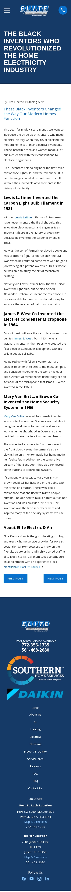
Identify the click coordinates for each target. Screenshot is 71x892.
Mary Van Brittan (14, 416)
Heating (35, 729)
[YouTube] (32, 879)
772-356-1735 (35, 645)
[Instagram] (39, 879)
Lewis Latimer (24, 217)
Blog (35, 781)
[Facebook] (24, 879)
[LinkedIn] (47, 879)
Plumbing (35, 744)
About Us (35, 714)
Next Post (56, 578)
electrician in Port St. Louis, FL (23, 567)
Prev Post (16, 578)
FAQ (35, 773)
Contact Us (35, 788)
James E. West (23, 338)
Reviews (35, 766)
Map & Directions (35, 822)
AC (35, 722)
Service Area (35, 759)
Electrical (35, 736)
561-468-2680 (35, 650)
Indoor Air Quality (35, 751)
